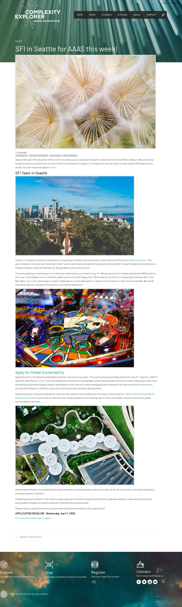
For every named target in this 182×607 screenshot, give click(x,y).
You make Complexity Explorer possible (65, 577)
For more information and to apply (32, 518)
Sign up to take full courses (105, 576)
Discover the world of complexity (17, 576)
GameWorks (113, 277)
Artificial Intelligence (39, 155)
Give (49, 573)
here (53, 167)
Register (175, 3)
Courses (106, 15)
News (92, 15)
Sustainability (21, 155)
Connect (144, 572)
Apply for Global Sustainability (39, 372)
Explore (122, 15)
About (137, 15)
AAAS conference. (137, 260)
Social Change (55, 155)
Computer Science (70, 155)
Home (80, 15)
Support (151, 15)
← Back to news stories (29, 537)
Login (165, 3)
